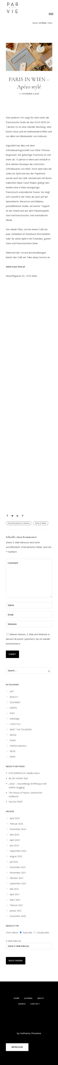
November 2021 (18, 872)
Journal (28, 998)
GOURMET (15, 702)
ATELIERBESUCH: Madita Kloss (24, 773)
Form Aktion (12, 932)
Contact (35, 1004)
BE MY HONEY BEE (18, 778)
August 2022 (16, 856)
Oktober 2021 (17, 878)
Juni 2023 (14, 845)
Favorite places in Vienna (19, 523)
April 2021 (15, 894)
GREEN (13, 707)
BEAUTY (14, 696)
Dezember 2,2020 (30, 94)
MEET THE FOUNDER (21, 729)
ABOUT (40, 998)
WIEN (12, 756)
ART (12, 691)
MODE (13, 734)
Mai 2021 (14, 888)
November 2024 (18, 829)
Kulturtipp (14, 718)
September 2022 (18, 850)
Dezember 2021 (18, 867)
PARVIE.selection (18, 745)
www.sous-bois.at (15, 266)
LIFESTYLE (15, 724)
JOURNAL (43, 23)
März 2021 (15, 899)
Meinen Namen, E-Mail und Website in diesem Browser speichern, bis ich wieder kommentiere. (28, 639)
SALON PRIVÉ (15, 801)
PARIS (13, 740)
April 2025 (15, 818)
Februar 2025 (16, 823)
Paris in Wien (40, 523)
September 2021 (18, 883)
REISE (12, 751)
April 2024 (15, 840)
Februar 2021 (16, 905)
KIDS (12, 713)
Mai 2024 (14, 834)
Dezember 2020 (18, 916)
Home (35, 23)
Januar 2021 (16, 910)
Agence (22, 1004)
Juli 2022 (14, 861)
